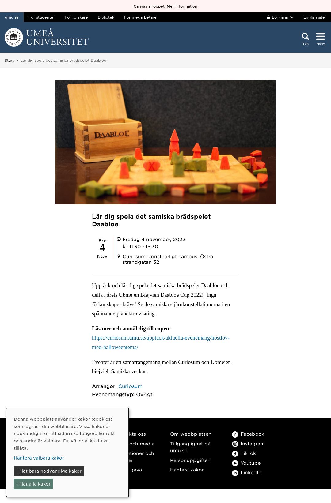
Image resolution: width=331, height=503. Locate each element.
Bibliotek (106, 17)
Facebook (248, 434)
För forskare (76, 17)
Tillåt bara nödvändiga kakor (49, 471)
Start (9, 60)
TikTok (244, 453)
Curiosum (130, 386)
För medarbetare (140, 17)
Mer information (182, 6)
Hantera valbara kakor (39, 457)
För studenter (42, 17)
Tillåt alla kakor (34, 483)
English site (314, 17)
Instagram (248, 443)
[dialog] (67, 452)
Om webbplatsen (190, 434)
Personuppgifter (189, 460)
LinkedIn (246, 472)
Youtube (246, 463)
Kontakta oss (130, 434)
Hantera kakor (187, 469)
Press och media (134, 443)
